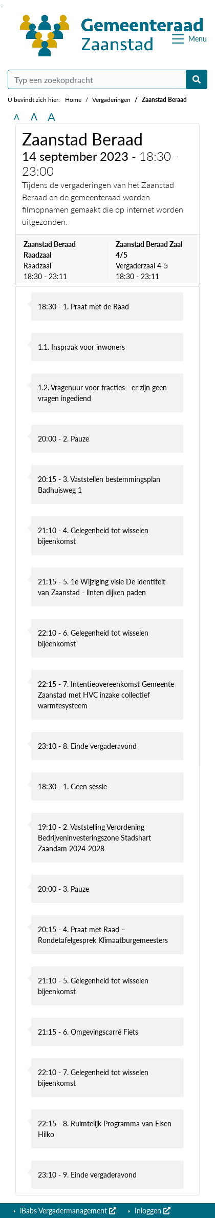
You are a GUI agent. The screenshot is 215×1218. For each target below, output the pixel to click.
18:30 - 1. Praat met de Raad (83, 306)
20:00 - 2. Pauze (63, 438)
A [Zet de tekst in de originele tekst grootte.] (16, 116)
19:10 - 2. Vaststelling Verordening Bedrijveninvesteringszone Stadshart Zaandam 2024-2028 (94, 838)
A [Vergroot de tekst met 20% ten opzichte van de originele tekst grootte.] (34, 116)
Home (73, 99)
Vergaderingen (111, 99)
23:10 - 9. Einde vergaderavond (87, 1174)
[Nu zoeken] (196, 79)
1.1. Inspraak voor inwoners (81, 347)
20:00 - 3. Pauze (63, 889)
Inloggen (151, 1210)
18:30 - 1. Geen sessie (72, 786)
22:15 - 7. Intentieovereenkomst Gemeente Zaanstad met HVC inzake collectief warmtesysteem (106, 695)
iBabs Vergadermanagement (67, 1210)
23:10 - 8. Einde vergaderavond (87, 746)
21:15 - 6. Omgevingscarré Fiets (88, 1031)
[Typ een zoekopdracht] (107, 79)
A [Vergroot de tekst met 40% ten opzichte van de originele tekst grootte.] (51, 117)
